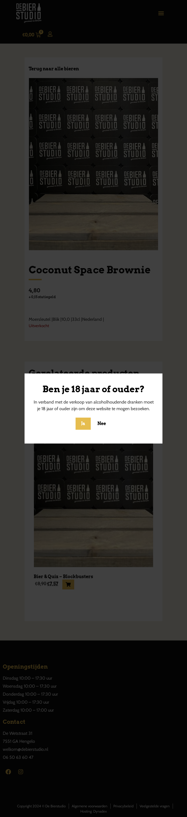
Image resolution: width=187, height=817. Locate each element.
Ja (83, 423)
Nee (101, 423)
